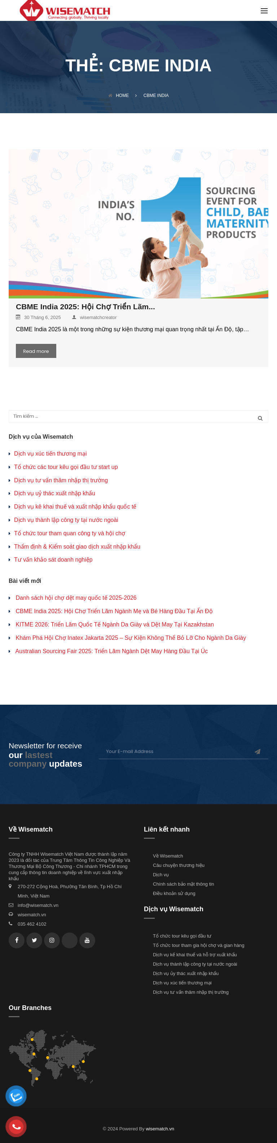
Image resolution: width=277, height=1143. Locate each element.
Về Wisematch (168, 856)
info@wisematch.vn (38, 905)
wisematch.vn (32, 914)
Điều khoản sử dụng (174, 893)
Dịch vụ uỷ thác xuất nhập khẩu (54, 493)
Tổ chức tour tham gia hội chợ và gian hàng (198, 945)
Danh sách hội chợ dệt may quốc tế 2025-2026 (76, 598)
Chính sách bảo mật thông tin (183, 884)
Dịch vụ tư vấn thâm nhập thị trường (61, 480)
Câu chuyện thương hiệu (179, 865)
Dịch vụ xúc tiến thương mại (50, 454)
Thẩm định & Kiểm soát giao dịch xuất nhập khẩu (77, 547)
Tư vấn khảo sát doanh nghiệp (53, 560)
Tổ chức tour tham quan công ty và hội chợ (69, 533)
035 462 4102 (32, 924)
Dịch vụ (161, 874)
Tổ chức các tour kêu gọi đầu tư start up (66, 467)
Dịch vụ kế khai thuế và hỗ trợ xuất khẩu (195, 954)
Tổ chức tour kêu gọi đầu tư (182, 936)
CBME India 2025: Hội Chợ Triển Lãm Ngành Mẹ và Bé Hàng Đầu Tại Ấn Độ (114, 611)
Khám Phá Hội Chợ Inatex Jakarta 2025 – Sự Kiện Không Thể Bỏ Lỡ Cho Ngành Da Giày (131, 638)
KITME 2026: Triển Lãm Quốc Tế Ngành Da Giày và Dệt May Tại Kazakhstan (115, 624)
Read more (36, 351)
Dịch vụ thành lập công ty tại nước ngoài (66, 520)
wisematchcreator (94, 317)
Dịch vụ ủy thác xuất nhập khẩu (186, 973)
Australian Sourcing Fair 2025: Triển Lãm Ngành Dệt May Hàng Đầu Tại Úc (112, 651)
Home (118, 95)
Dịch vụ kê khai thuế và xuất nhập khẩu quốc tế (75, 507)
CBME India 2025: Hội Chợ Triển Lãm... (85, 306)
